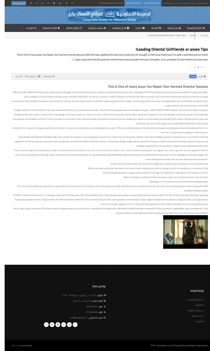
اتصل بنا (25, 28)
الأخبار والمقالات (114, 28)
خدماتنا (134, 28)
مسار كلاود (11, 345)
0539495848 (127, 3)
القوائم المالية (68, 28)
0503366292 (146, 3)
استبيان (196, 36)
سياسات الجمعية (91, 28)
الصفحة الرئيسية (190, 28)
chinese (188, 35)
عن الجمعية (168, 28)
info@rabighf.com (105, 3)
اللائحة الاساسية (45, 28)
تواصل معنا (12, 3)
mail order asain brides (97, 150)
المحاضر (150, 28)
